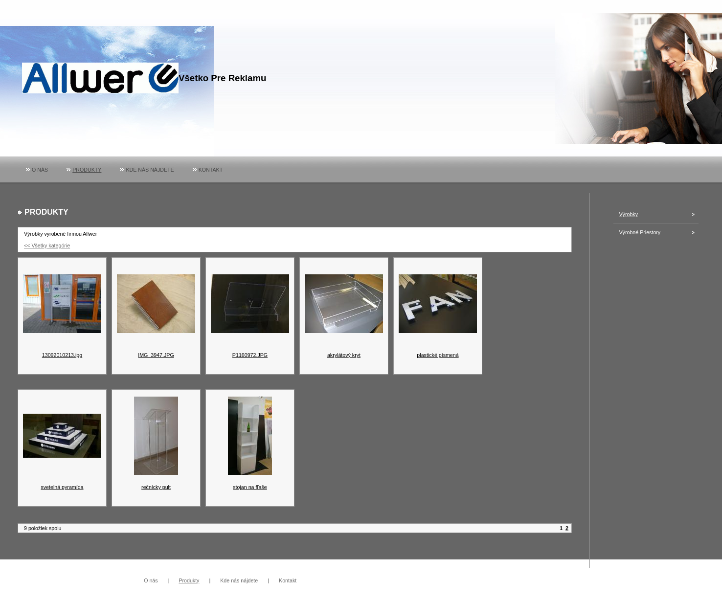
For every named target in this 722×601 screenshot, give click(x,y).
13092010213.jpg (62, 355)
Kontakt (211, 170)
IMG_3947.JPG (156, 355)
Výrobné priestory (640, 232)
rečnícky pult (156, 487)
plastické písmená (437, 355)
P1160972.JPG (250, 355)
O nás (40, 170)
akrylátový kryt (344, 355)
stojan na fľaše (250, 487)
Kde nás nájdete (150, 170)
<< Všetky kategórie (47, 245)
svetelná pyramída (62, 487)
